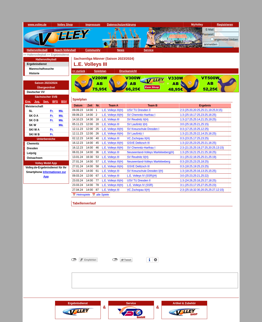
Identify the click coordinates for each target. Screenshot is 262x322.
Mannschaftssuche (41, 68)
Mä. (61, 111)
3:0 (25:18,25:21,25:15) (194, 124)
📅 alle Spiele (100, 194)
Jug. (37, 101)
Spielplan (100, 71)
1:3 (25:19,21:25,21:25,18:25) (198, 152)
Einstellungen (155, 260)
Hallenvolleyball (37, 50)
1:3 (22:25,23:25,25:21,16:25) (198, 142)
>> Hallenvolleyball (35, 54)
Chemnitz (33, 143)
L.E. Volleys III (110, 119)
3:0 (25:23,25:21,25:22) (194, 175)
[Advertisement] (154, 279)
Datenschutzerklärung (121, 24)
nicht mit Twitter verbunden (115, 259)
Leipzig (31, 153)
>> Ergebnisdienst (58, 54)
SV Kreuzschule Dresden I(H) (145, 171)
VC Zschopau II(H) (138, 138)
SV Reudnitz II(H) (137, 119)
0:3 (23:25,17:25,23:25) (194, 138)
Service (148, 50)
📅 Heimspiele (81, 194)
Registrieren (225, 24)
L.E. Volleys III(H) (112, 110)
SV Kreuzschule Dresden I (143, 129)
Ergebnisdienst (37, 64)
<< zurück (78, 71)
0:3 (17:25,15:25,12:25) (194, 129)
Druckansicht (128, 71)
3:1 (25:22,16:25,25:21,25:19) (198, 157)
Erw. (28, 101)
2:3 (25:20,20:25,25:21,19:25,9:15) (201, 110)
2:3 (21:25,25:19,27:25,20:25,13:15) (202, 147)
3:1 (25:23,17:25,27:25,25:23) (198, 185)
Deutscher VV (36, 92)
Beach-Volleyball (65, 50)
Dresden (32, 148)
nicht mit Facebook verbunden (74, 259)
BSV (64, 101)
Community (93, 50)
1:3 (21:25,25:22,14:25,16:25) (198, 133)
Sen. (46, 101)
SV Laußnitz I (135, 133)
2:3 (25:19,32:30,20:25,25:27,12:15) (202, 189)
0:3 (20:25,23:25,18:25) (194, 161)
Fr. (51, 111)
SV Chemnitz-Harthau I (141, 114)
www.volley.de (37, 24)
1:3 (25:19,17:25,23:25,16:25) (198, 114)
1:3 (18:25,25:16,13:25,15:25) (198, 171)
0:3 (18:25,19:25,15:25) (194, 166)
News (120, 50)
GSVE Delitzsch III (138, 142)
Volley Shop (65, 24)
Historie (34, 73)
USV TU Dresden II (138, 110)
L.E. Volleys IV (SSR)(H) (142, 175)
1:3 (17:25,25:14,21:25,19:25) (198, 119)
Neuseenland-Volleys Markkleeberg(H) (150, 152)
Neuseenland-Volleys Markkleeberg (148, 161)
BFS (55, 101)
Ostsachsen (34, 158)
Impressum (92, 24)
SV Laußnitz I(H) (137, 124)
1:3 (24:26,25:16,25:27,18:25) (198, 180)
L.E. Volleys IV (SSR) (140, 185)
